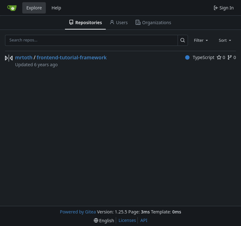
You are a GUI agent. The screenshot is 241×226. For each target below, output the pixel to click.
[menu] (104, 220)
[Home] (12, 7)
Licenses (127, 220)
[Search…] (183, 40)
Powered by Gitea (78, 212)
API (143, 220)
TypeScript (199, 57)
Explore (34, 8)
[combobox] (201, 40)
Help (56, 8)
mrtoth (23, 57)
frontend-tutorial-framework (72, 57)
